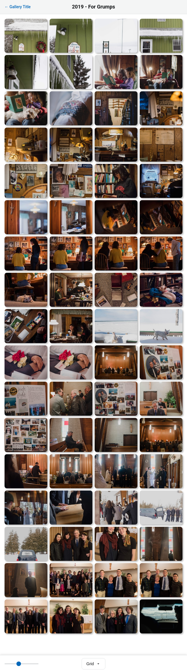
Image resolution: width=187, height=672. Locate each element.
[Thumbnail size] (22, 664)
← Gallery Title (18, 7)
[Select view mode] (93, 663)
